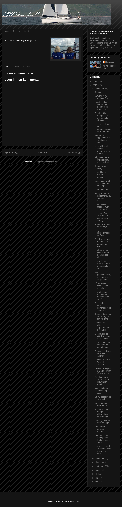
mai (97, 482)
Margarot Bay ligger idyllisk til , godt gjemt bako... (102, 139)
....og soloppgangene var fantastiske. (102, 232)
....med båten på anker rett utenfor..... (102, 174)
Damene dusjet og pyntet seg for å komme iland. (103, 316)
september (100, 466)
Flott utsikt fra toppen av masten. (101, 429)
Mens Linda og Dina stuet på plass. (102, 390)
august (98, 470)
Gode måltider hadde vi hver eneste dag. (102, 207)
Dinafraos (110, 62)
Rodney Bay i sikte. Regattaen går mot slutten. (102, 326)
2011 (95, 81)
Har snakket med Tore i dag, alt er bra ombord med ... (103, 450)
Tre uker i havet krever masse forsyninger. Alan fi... (102, 380)
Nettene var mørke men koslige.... (103, 225)
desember (99, 88)
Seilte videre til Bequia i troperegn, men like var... (102, 150)
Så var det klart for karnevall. (103, 398)
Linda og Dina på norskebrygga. (102, 421)
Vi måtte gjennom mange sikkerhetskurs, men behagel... (102, 413)
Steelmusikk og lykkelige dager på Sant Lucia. (102, 336)
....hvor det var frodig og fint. (101, 97)
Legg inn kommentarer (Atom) (48, 162)
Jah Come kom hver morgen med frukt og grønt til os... (101, 105)
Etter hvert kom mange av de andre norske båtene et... (101, 116)
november (99, 458)
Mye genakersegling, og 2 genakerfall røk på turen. (103, 276)
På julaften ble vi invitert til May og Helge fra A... (103, 159)
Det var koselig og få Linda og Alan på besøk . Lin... (103, 370)
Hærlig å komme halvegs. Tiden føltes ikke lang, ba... (103, 265)
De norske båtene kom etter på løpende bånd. (102, 344)
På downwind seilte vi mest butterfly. (101, 285)
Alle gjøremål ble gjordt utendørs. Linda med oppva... (103, 197)
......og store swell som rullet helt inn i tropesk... (102, 183)
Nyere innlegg (11, 152)
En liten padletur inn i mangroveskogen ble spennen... (103, 128)
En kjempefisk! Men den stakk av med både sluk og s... (102, 217)
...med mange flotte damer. (101, 404)
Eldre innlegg (74, 152)
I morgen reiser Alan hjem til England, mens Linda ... (102, 439)
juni (97, 478)
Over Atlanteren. (102, 190)
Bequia (98, 92)
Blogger (75, 501)
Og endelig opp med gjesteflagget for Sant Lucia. (103, 306)
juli (96, 474)
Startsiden (43, 152)
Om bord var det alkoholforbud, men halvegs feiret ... (102, 253)
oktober (98, 462)
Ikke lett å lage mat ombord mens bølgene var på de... (102, 295)
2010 (95, 85)
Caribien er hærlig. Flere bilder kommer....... (103, 362)
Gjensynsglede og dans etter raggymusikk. (103, 353)
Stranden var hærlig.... (100, 167)
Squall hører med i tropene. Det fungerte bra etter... (103, 242)
